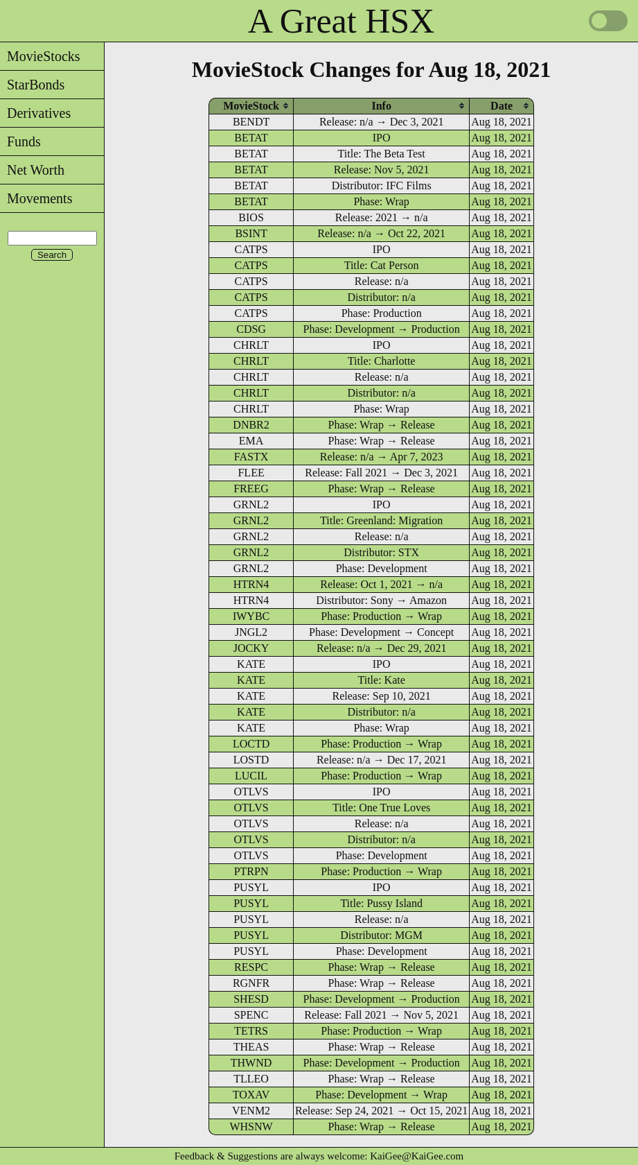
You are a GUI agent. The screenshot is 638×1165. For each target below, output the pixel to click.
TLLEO (251, 1079)
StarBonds (32, 84)
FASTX (251, 457)
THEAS (251, 1047)
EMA (251, 441)
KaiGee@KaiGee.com (416, 1156)
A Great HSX (341, 20)
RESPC (251, 967)
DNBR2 (251, 425)
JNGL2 (251, 632)
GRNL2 (251, 504)
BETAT (251, 138)
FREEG (251, 488)
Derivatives (35, 113)
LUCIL (251, 776)
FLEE (251, 472)
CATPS (251, 249)
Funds (20, 141)
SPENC (251, 1015)
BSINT (251, 233)
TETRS (251, 1031)
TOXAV (251, 1095)
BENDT (251, 122)
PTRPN (251, 871)
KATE (251, 664)
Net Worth (32, 170)
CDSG (251, 329)
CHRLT (251, 345)
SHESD (251, 999)
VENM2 (251, 1110)
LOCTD (251, 744)
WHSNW (250, 1126)
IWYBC (251, 616)
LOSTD (251, 760)
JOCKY (251, 648)
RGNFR (251, 983)
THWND (251, 1063)
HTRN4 (251, 584)
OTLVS (251, 791)
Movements (36, 198)
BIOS (250, 217)
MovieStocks (40, 56)
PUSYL (251, 887)
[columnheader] (251, 106)
